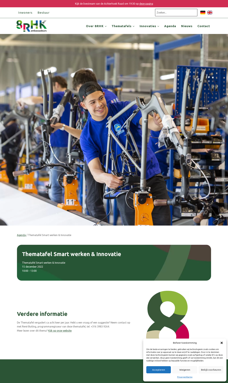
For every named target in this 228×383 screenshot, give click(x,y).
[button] (221, 342)
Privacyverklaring (184, 377)
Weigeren (184, 369)
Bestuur (44, 12)
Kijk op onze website (60, 330)
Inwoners (25, 12)
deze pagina (146, 3)
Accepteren (158, 369)
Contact (203, 26)
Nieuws (187, 26)
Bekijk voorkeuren (211, 369)
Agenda (170, 26)
